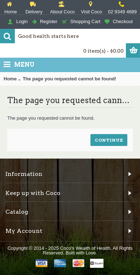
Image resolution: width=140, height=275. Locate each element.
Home (10, 78)
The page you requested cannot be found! (69, 78)
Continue (109, 140)
